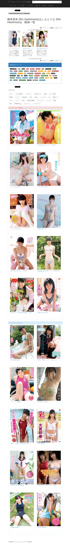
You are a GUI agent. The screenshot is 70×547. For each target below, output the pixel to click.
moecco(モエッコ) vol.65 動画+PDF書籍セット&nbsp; (21, 312)
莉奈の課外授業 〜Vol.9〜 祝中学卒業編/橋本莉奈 (46, 48)
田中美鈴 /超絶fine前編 (15, 360)
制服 (45, 94)
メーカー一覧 (21, 5)
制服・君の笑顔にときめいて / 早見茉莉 (19, 270)
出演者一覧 (37, 5)
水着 (10, 103)
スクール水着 (52, 94)
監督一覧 (44, 5)
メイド (16, 100)
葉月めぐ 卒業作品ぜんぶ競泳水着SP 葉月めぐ (21, 443)
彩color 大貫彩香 (41, 443)
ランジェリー (40, 100)
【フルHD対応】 (19, 94)
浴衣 (31, 97)
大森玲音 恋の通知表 (15, 527)
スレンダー (43, 97)
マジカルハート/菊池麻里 (16, 401)
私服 (55, 100)
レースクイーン (37, 103)
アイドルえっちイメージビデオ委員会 (19, 2)
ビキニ (10, 94)
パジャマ (48, 100)
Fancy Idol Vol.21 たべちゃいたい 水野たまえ (47, 145)
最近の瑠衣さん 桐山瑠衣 (43, 401)
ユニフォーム (27, 103)
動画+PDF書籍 (30, 100)
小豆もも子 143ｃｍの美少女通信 (17, 485)
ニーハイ (17, 97)
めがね (36, 97)
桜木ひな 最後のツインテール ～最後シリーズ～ (48, 360)
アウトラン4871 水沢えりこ (16, 145)
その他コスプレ (37, 94)
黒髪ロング (55, 97)
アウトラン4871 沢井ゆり (16, 187)
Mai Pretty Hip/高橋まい (42, 527)
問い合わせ (51, 5)
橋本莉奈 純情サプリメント (29, 48)
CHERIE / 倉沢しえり (42, 228)
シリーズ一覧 (29, 5)
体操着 (10, 97)
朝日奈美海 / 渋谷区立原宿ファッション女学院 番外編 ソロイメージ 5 (48, 271)
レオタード (28, 94)
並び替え (51, 27)
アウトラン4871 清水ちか (43, 186)
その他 (23, 100)
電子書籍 (17, 103)
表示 (40, 27)
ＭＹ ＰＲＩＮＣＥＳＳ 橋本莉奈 (16, 48)
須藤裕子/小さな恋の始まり (43, 312)
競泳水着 (24, 97)
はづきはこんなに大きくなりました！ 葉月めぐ (47, 485)
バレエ (10, 100)
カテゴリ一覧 (13, 5)
